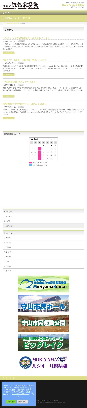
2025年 (8, 238)
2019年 (8, 266)
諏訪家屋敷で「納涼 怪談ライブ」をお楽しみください (25, 104)
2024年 (8, 242)
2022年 (8, 252)
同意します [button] (11, 402)
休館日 (8, 221)
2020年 (8, 261)
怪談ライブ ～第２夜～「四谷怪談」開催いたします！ (25, 60)
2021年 (8, 257)
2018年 (8, 271)
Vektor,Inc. (54, 402)
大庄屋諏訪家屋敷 (40, 400)
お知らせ (9, 216)
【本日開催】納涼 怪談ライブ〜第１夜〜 (20, 82)
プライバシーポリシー (11, 378)
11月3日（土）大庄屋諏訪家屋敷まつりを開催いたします (26, 38)
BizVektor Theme (43, 402)
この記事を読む (9, 52)
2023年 (8, 247)
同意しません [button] (22, 402)
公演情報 (21, 41)
